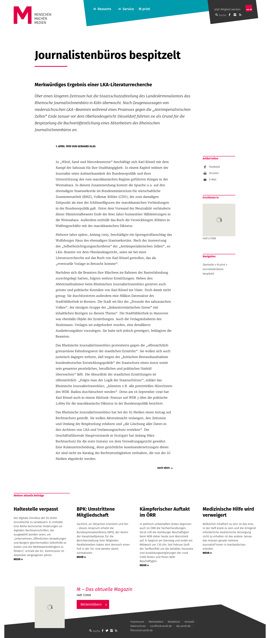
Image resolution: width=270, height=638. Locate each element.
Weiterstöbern (91, 604)
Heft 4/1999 (219, 222)
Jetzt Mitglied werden (227, 9)
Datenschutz (138, 626)
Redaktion (174, 621)
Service (128, 9)
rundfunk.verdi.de (161, 626)
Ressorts (104, 9)
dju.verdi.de (183, 626)
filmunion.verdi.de (141, 630)
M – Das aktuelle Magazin (104, 589)
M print (144, 9)
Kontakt (189, 621)
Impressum (137, 621)
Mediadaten (155, 621)
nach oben (163, 467)
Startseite (208, 264)
